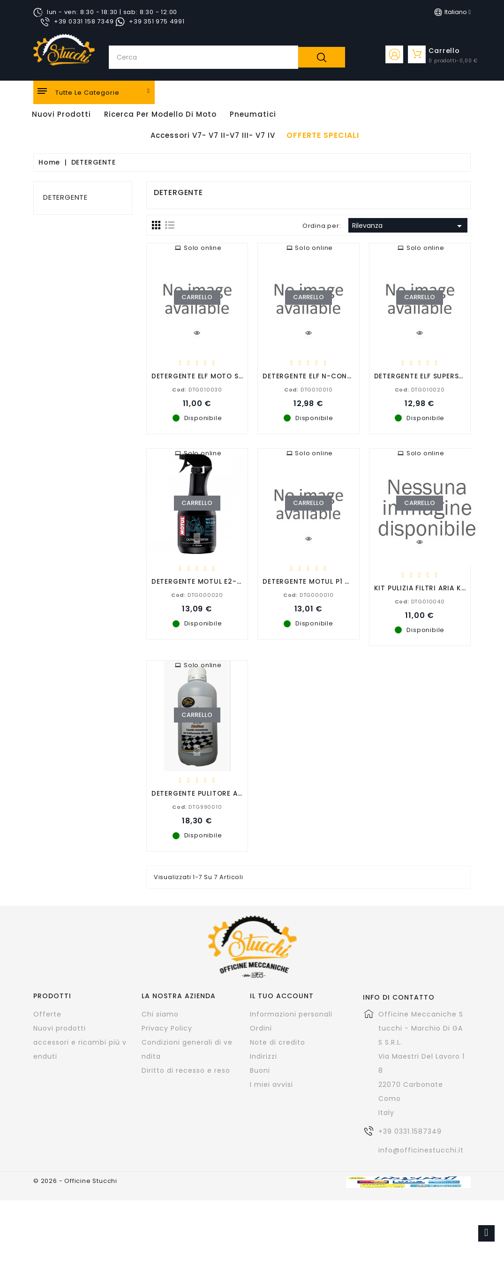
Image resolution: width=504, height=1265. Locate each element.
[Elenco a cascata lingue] (452, 12)
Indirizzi (263, 1056)
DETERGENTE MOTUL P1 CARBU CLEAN (328, 581)
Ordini (261, 1028)
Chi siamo (160, 1014)
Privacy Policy (167, 1028)
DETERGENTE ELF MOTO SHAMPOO (210, 375)
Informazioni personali (291, 1014)
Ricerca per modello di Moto (160, 114)
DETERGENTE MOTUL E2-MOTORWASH (217, 581)
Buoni (260, 1070)
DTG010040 (420, 601)
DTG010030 (197, 389)
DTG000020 (197, 594)
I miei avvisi (271, 1084)
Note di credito (277, 1042)
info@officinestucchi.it (421, 1150)
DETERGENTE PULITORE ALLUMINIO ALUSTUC (228, 793)
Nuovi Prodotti (61, 114)
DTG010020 (420, 389)
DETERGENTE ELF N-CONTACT (314, 375)
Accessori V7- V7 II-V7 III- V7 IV (212, 135)
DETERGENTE (65, 197)
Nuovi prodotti (59, 1028)
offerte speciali (322, 135)
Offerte (47, 1014)
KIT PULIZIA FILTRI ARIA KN (420, 587)
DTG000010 (308, 594)
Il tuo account (282, 996)
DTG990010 (197, 806)
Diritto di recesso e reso (186, 1070)
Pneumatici (253, 114)
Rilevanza (408, 226)
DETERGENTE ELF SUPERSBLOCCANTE (437, 375)
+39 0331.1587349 (410, 1131)
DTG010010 (308, 389)
